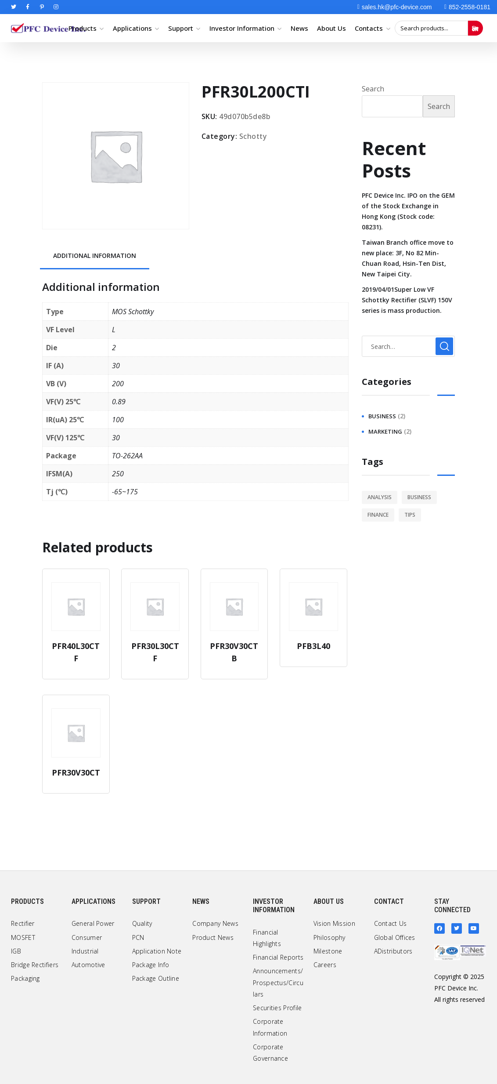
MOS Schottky (133, 311)
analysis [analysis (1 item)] (379, 497)
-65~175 (125, 492)
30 (116, 365)
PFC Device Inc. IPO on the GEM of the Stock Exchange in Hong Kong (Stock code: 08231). (408, 211)
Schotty (253, 136)
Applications (132, 28)
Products (82, 28)
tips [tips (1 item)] (409, 514)
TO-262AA (127, 455)
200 (118, 383)
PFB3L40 (313, 646)
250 (118, 474)
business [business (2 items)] (419, 497)
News (299, 28)
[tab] (94, 256)
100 (118, 419)
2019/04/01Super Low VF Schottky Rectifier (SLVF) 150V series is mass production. (407, 300)
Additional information (94, 255)
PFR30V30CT (76, 772)
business (382, 416)
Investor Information (241, 28)
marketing (385, 431)
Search (475, 28)
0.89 (119, 401)
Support (180, 28)
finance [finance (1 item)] (378, 514)
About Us (331, 28)
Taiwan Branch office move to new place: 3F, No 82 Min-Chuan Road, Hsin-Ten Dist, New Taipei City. (408, 258)
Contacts (369, 28)
